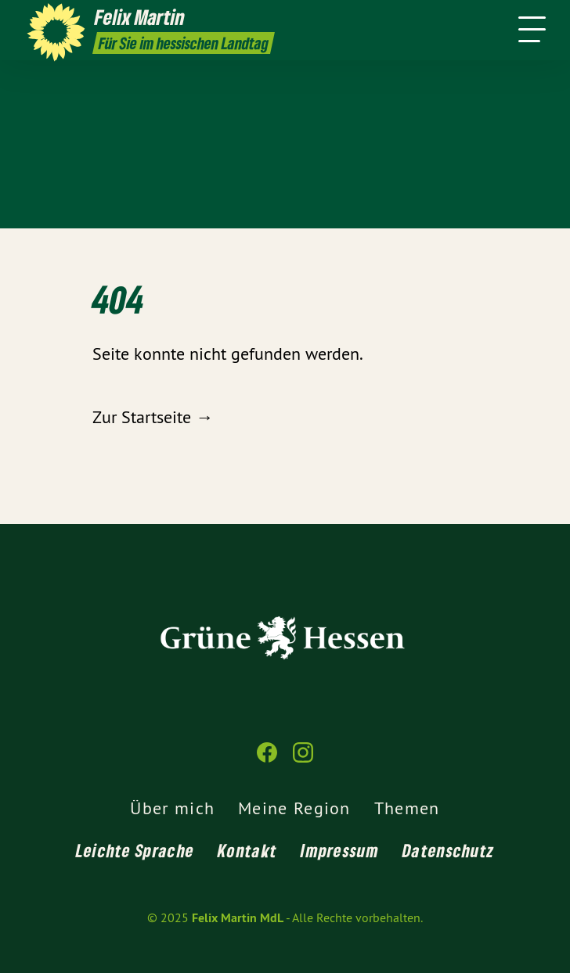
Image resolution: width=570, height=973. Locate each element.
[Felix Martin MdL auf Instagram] (303, 759)
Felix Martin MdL (237, 918)
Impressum (340, 850)
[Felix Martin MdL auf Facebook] (267, 759)
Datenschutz (448, 850)
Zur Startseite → (152, 417)
